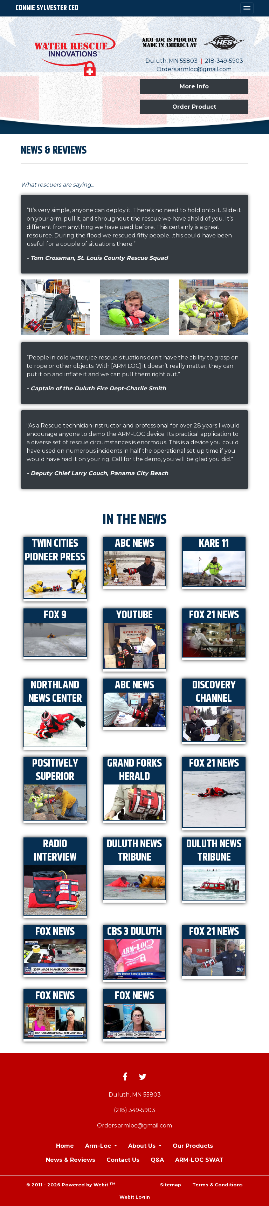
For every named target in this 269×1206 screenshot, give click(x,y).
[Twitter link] (142, 1077)
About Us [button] (142, 1146)
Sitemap (170, 1184)
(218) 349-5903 (134, 1110)
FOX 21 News (214, 615)
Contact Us (122, 1160)
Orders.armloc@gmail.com (194, 69)
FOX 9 (55, 615)
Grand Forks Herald (134, 770)
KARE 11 (214, 543)
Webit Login (134, 1197)
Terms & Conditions (217, 1184)
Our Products (193, 1146)
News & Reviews (70, 1160)
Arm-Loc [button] (99, 1146)
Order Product (194, 106)
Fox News (55, 931)
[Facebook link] (125, 1077)
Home (65, 1146)
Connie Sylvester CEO (46, 8)
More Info (194, 86)
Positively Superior (55, 770)
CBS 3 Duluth (134, 931)
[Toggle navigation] (247, 8)
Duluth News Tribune (134, 850)
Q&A (157, 1160)
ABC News (134, 543)
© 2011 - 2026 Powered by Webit (70, 1184)
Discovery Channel (214, 692)
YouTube (134, 615)
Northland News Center (55, 692)
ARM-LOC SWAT (199, 1160)
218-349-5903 (224, 61)
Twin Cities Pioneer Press (55, 550)
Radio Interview (55, 850)
